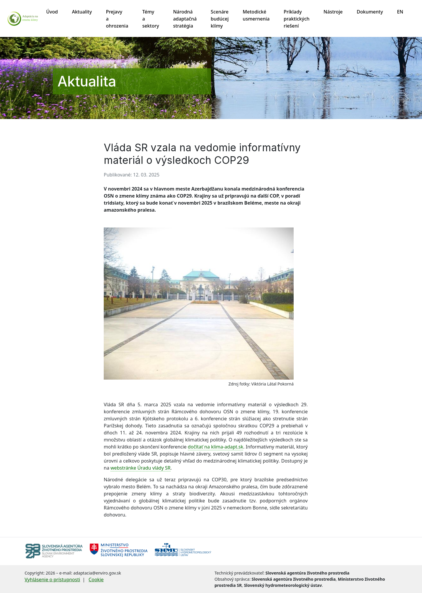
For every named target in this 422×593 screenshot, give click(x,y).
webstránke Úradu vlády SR (140, 468)
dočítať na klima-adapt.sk (215, 447)
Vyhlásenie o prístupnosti (52, 579)
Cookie (96, 579)
